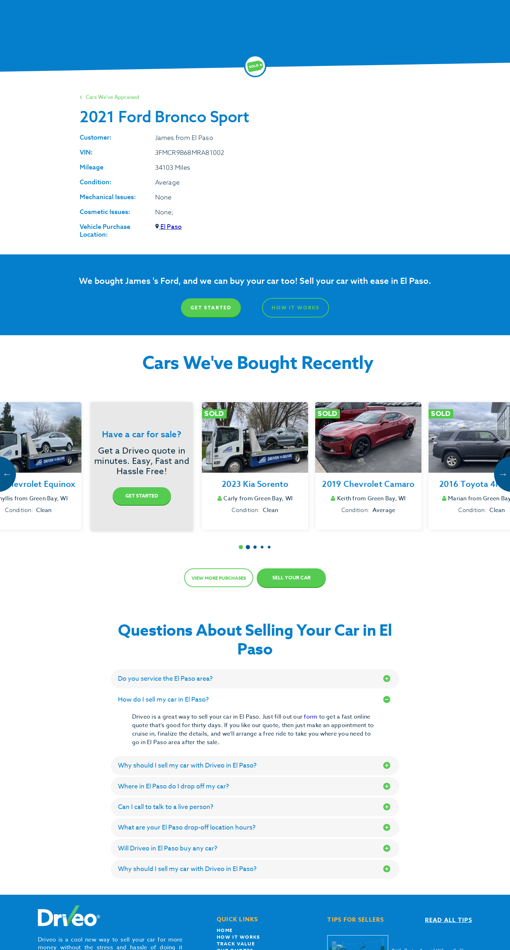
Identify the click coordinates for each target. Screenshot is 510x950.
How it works (238, 937)
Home (225, 930)
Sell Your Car (291, 577)
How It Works (295, 307)
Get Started (211, 307)
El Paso (168, 227)
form (311, 717)
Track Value (236, 943)
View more (219, 578)
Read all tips (448, 920)
